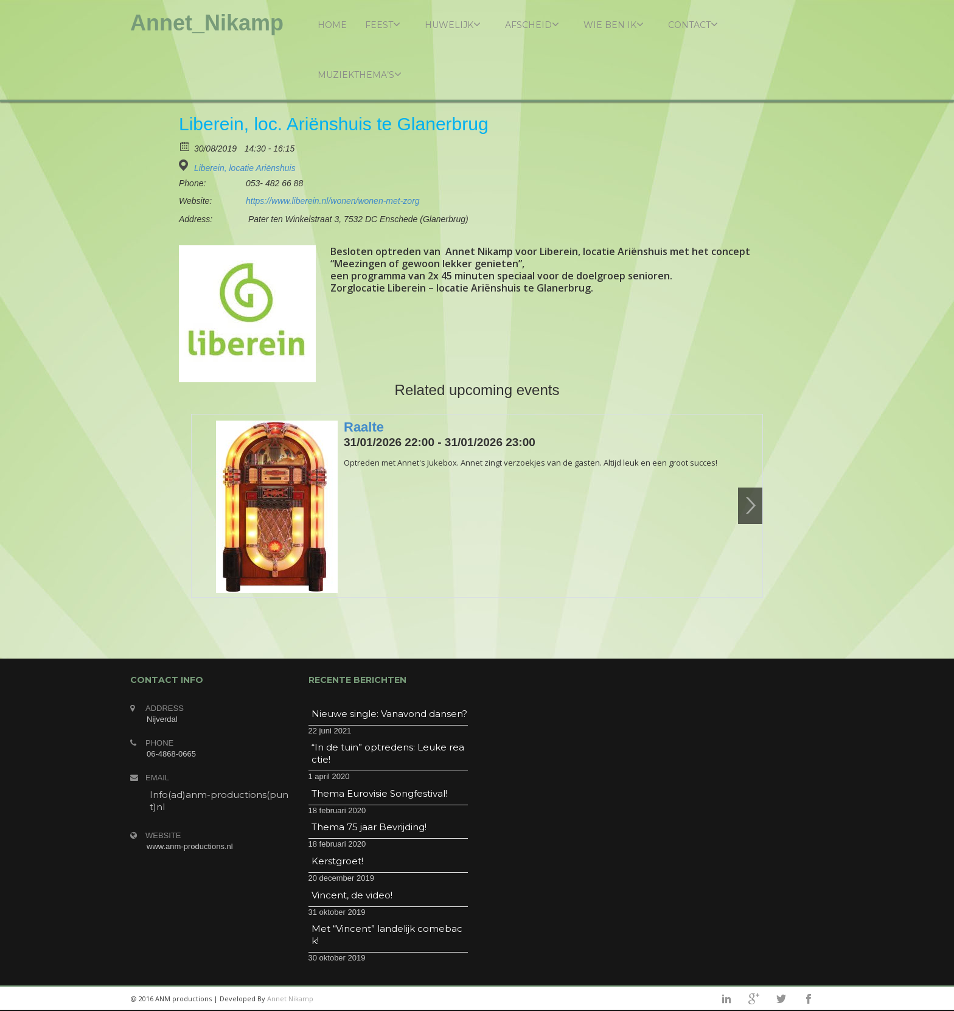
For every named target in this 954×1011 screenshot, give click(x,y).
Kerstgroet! (337, 861)
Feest (382, 24)
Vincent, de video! (352, 895)
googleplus (754, 999)
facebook (808, 999)
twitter (781, 999)
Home (332, 24)
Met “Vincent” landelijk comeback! (387, 934)
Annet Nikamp (290, 998)
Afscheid (532, 24)
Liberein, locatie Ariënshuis (245, 168)
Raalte (364, 427)
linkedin (726, 999)
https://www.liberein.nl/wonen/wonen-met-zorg (333, 201)
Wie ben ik (613, 24)
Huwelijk (453, 24)
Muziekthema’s (360, 74)
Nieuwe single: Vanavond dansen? (389, 713)
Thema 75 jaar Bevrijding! (369, 827)
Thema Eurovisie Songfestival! (379, 793)
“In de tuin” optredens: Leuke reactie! (388, 753)
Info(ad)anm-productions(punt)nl (219, 801)
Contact (693, 24)
